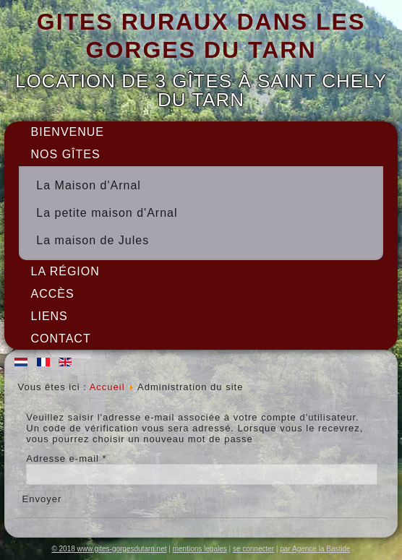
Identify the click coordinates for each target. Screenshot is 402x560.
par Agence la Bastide (315, 549)
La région (65, 271)
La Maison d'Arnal (88, 185)
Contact (61, 338)
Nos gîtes (65, 154)
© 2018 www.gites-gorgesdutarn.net (108, 549)
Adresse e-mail (66, 458)
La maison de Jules (92, 240)
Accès (52, 294)
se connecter (253, 549)
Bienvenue (67, 132)
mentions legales (200, 549)
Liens (49, 316)
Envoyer (42, 499)
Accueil (107, 387)
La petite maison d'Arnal (106, 213)
